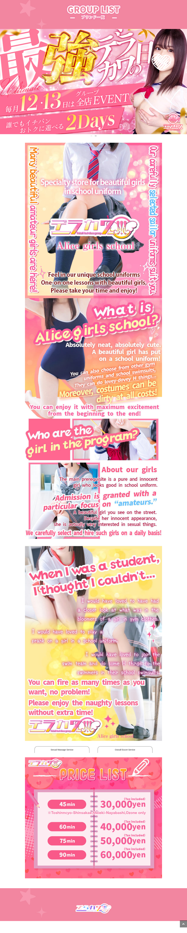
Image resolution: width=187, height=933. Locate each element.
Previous (4, 81)
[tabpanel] (93, 81)
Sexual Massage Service (62, 750)
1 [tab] (91, 135)
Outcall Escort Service (125, 750)
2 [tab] (95, 135)
